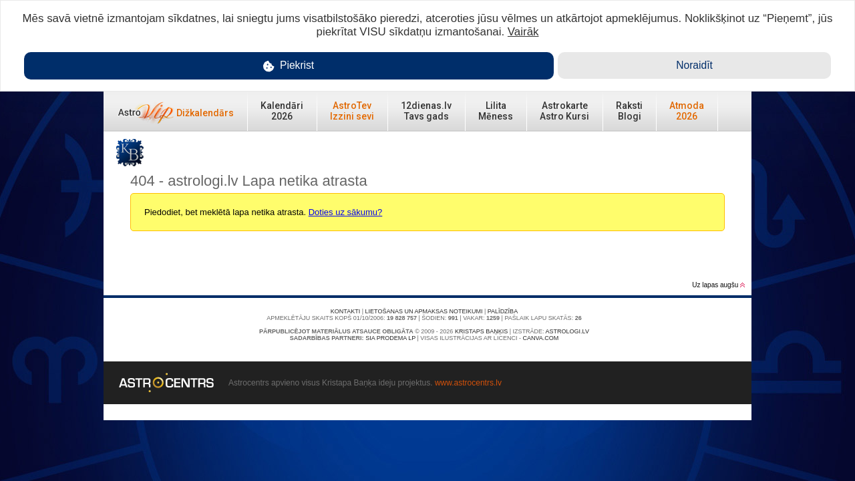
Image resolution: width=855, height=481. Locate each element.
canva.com (540, 338)
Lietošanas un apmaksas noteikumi (424, 311)
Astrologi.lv (567, 331)
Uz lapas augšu (718, 285)
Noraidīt (694, 65)
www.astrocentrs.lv (468, 382)
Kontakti (345, 311)
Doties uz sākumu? (346, 212)
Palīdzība (503, 311)
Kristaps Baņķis (481, 331)
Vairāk (523, 31)
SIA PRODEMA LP (390, 338)
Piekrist (288, 65)
